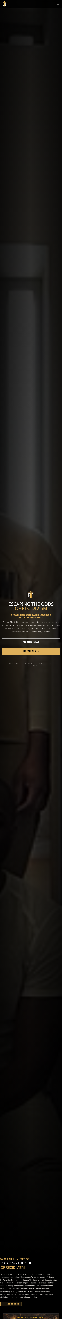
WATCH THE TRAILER (31, 642)
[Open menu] (58, 4)
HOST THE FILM (31, 651)
